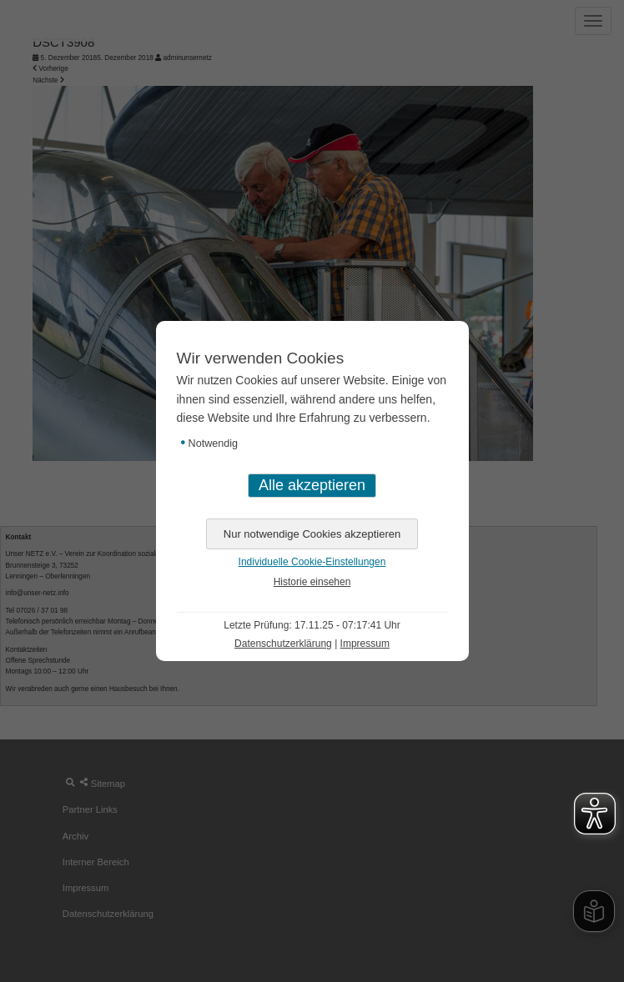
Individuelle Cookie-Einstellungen (312, 562)
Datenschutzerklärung (283, 643)
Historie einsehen (312, 582)
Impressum (365, 643)
